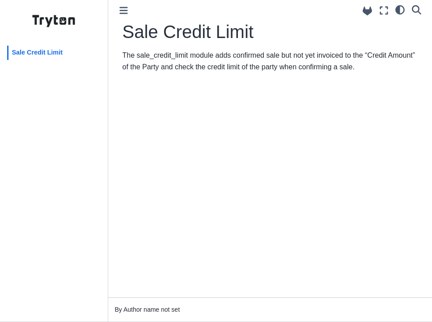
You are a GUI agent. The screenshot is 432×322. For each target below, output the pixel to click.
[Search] (416, 9)
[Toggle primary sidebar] (123, 10)
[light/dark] (400, 9)
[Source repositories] (367, 11)
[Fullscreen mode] (384, 10)
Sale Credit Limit (37, 52)
